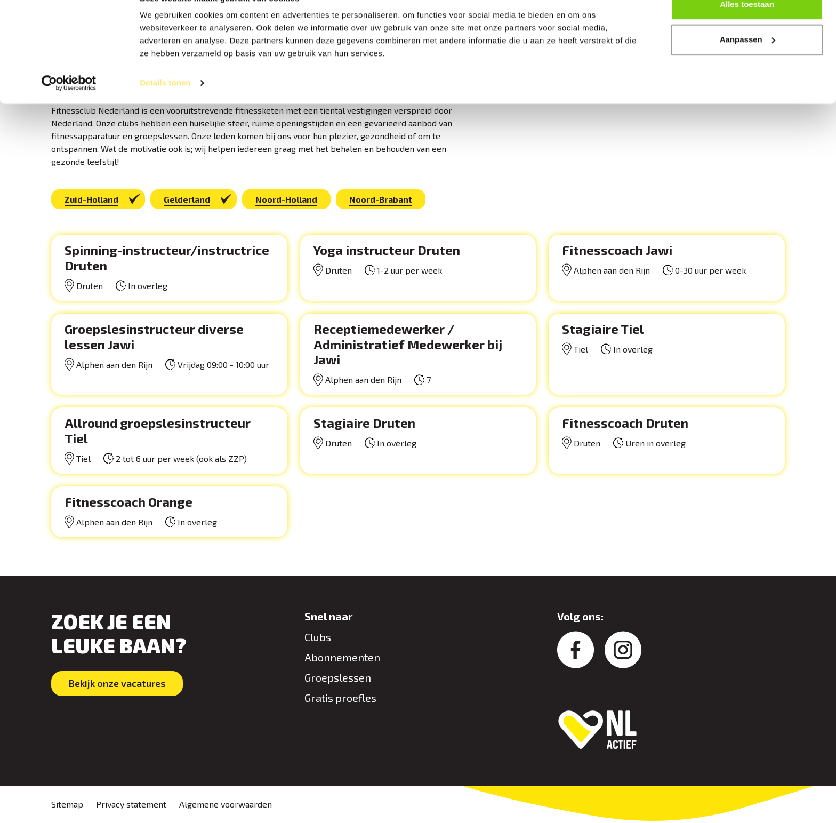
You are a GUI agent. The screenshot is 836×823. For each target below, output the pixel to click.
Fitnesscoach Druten (625, 422)
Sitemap (67, 804)
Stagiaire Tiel (603, 329)
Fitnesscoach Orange (128, 501)
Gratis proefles (340, 697)
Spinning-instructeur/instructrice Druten (167, 257)
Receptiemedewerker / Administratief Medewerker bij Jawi (408, 344)
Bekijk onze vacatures (118, 683)
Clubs (317, 636)
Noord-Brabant (380, 199)
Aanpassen (747, 63)
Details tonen (165, 106)
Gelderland (187, 199)
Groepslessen (337, 677)
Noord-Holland (286, 199)
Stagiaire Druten (364, 422)
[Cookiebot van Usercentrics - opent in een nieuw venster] (69, 107)
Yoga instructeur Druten (387, 250)
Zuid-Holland (91, 199)
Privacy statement (131, 804)
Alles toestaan (747, 28)
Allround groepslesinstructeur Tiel (158, 430)
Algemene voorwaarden (225, 804)
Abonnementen (342, 657)
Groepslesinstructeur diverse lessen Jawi (154, 336)
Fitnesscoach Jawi (617, 250)
